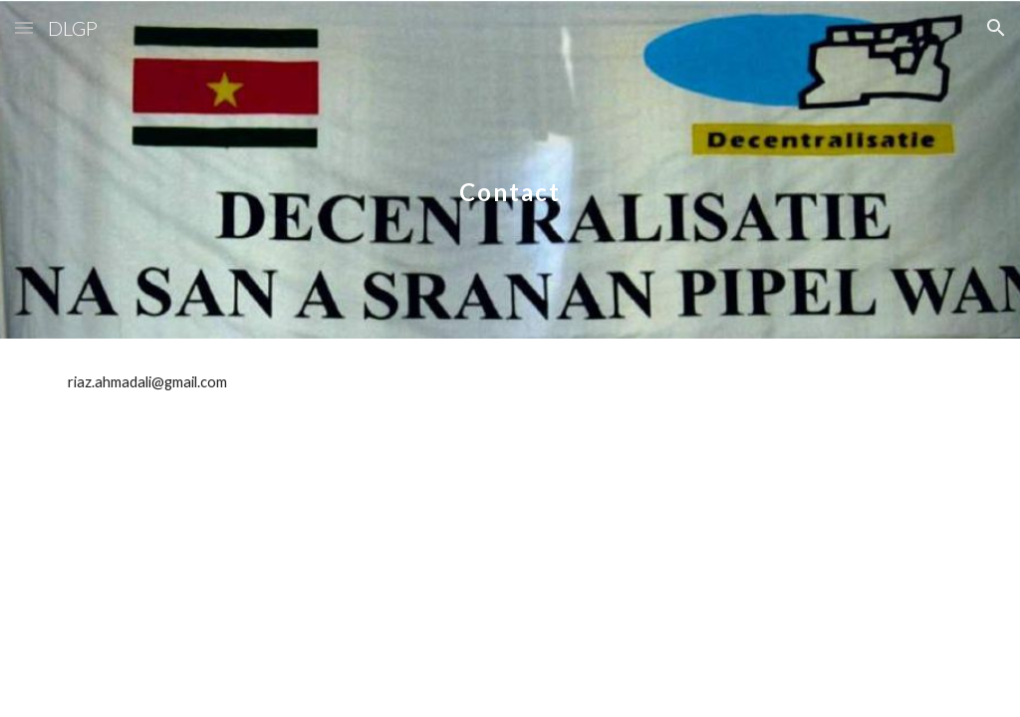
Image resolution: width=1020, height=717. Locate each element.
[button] (24, 27)
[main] (509, 169)
